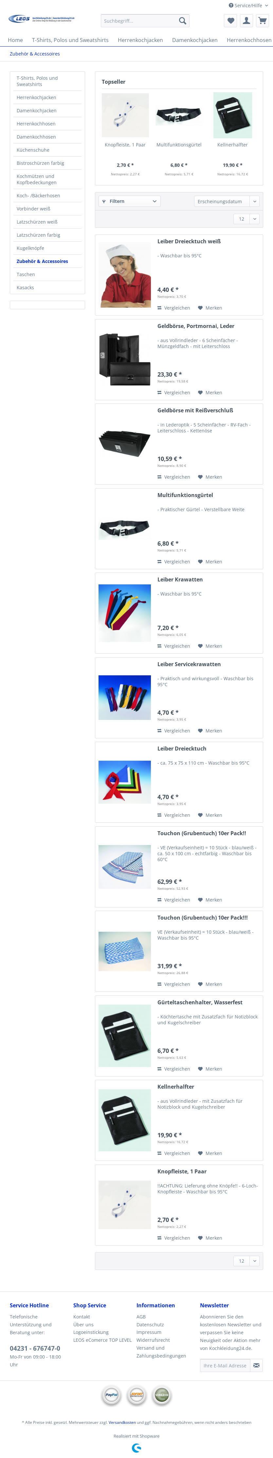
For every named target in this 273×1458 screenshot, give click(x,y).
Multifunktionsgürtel (179, 144)
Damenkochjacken (37, 110)
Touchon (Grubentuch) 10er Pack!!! (202, 917)
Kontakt (81, 1317)
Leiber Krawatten (180, 579)
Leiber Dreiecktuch (182, 748)
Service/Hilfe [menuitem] (246, 5)
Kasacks (25, 287)
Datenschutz (150, 1324)
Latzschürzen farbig (38, 235)
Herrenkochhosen (36, 123)
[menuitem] (145, 23)
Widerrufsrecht (153, 1340)
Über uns (83, 1324)
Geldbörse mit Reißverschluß (195, 410)
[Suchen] (183, 20)
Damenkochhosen (36, 137)
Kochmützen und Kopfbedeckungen (37, 179)
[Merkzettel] (230, 20)
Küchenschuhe (33, 150)
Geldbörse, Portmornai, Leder (195, 326)
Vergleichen (173, 308)
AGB (141, 1317)
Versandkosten (122, 1422)
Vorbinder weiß (33, 209)
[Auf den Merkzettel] (210, 308)
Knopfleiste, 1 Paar (125, 144)
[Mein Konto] (246, 20)
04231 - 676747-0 (35, 1348)
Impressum (148, 1332)
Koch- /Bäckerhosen (38, 195)
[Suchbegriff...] (145, 20)
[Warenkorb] (262, 20)
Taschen (26, 274)
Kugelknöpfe (30, 248)
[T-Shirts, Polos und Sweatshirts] (70, 40)
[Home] (15, 40)
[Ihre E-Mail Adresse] (225, 1365)
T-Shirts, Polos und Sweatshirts (37, 81)
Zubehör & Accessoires (42, 261)
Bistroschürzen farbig (40, 163)
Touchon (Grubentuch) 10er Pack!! (201, 833)
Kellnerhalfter (232, 144)
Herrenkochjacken (36, 97)
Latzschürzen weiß (37, 222)
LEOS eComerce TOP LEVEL (102, 1340)
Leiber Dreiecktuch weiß (189, 241)
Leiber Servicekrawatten (189, 664)
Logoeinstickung (91, 1332)
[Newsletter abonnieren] (256, 1365)
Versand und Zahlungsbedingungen (161, 1352)
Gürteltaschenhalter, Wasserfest (200, 1002)
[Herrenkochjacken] (140, 40)
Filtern (113, 201)
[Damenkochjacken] (195, 40)
